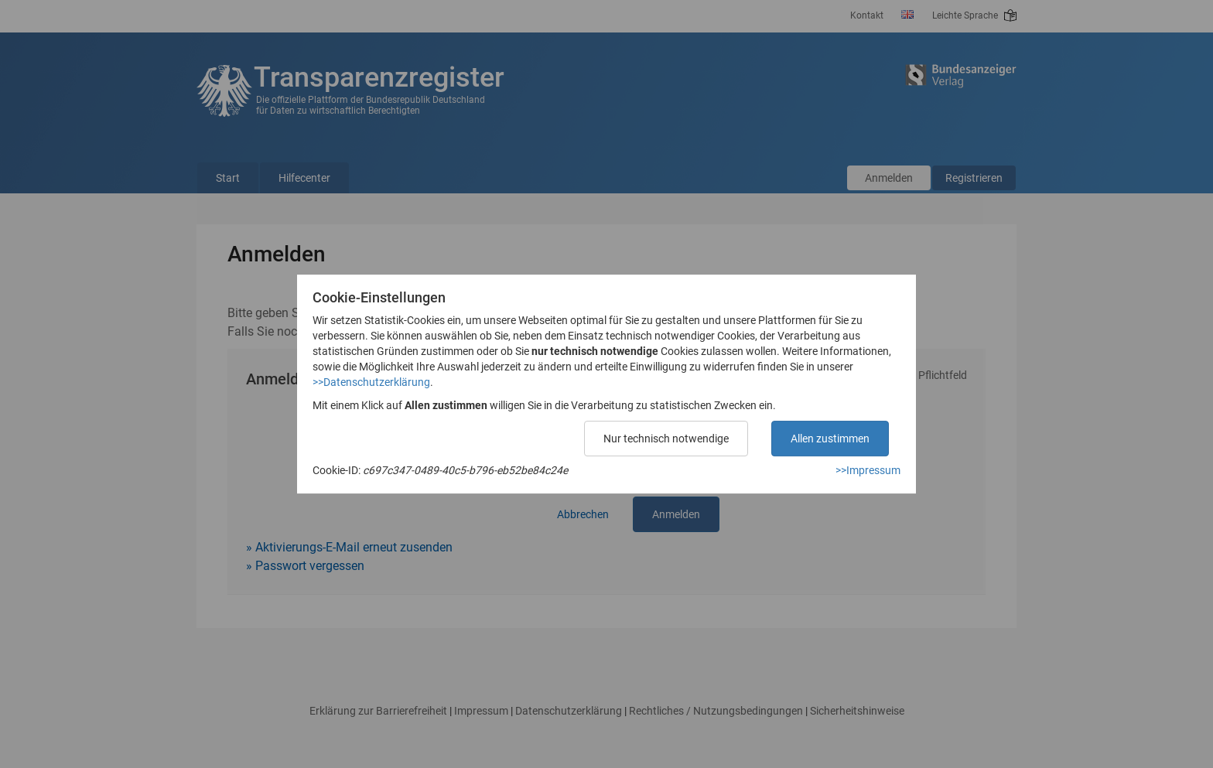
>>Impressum (867, 470)
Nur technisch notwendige (666, 438)
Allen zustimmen (830, 438)
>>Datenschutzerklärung (371, 382)
